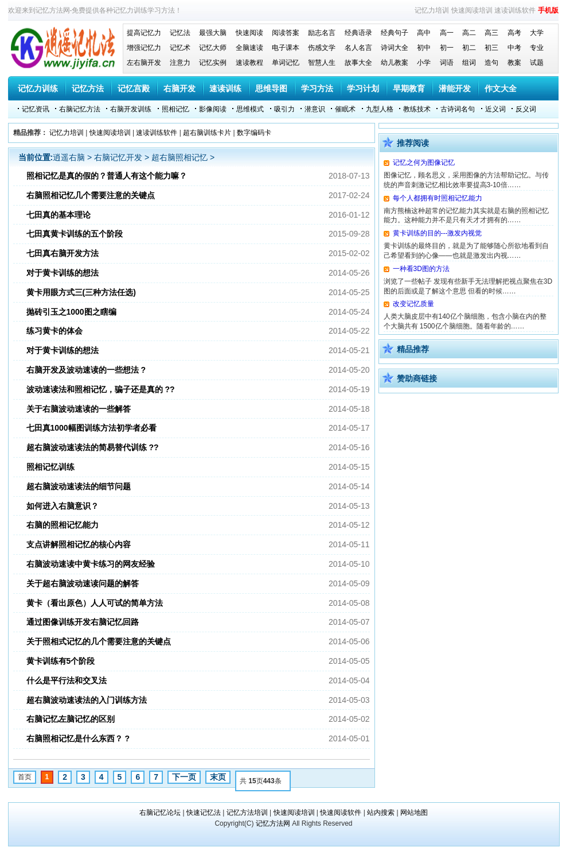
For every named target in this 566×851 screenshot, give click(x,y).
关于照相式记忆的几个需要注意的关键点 (98, 641)
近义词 (495, 109)
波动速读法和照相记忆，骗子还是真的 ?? (100, 389)
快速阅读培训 (472, 10)
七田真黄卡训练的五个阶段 (74, 233)
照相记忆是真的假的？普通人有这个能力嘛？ (106, 175)
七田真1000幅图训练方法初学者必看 (91, 427)
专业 (537, 48)
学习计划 (363, 88)
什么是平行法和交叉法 (66, 680)
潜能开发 (455, 88)
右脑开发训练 (130, 109)
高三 (491, 33)
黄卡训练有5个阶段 (60, 661)
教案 (514, 63)
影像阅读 (213, 109)
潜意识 (315, 109)
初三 (491, 48)
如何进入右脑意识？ (62, 505)
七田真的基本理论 (58, 214)
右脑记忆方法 (79, 109)
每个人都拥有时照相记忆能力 (437, 198)
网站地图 (414, 813)
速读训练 (225, 88)
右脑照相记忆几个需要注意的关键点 (90, 195)
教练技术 (417, 109)
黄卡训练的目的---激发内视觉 (437, 233)
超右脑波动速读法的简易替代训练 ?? (92, 447)
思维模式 (250, 109)
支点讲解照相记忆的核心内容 (78, 544)
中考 (514, 48)
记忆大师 (213, 48)
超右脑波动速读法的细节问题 (78, 486)
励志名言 (321, 33)
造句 (491, 63)
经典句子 (394, 33)
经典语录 (358, 33)
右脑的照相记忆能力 (62, 524)
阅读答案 (285, 33)
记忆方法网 (273, 823)
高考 (514, 33)
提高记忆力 (144, 33)
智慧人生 (321, 63)
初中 (424, 48)
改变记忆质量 (413, 304)
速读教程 (249, 63)
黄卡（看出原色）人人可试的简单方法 (94, 603)
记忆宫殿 (134, 88)
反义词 (526, 109)
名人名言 (358, 48)
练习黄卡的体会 (54, 330)
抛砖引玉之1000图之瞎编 (71, 311)
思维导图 (271, 88)
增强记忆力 (144, 48)
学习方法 (317, 88)
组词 (469, 63)
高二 (469, 33)
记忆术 (180, 48)
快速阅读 (249, 33)
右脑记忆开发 (118, 157)
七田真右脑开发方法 (62, 253)
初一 (447, 48)
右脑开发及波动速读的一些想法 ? (86, 369)
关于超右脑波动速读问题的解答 (82, 583)
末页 (218, 777)
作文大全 (501, 88)
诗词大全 (394, 48)
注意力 (180, 63)
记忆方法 (88, 88)
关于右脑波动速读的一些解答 (78, 408)
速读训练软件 (515, 10)
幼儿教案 (394, 63)
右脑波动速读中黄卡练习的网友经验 (90, 563)
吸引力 (284, 109)
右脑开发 (179, 88)
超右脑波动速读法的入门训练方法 (86, 700)
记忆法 (180, 33)
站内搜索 (381, 813)
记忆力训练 (38, 88)
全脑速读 (249, 48)
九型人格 (379, 109)
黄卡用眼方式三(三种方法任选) (81, 292)
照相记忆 (175, 109)
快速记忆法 (203, 813)
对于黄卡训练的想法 (62, 272)
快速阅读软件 (340, 813)
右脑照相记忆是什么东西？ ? (78, 738)
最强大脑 (213, 33)
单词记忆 (285, 63)
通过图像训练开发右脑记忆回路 (82, 621)
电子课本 (285, 48)
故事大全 (358, 63)
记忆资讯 (35, 109)
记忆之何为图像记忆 (424, 162)
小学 (424, 63)
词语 (447, 63)
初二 (469, 48)
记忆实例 (213, 63)
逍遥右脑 (69, 157)
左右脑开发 (144, 63)
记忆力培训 (432, 10)
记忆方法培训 (247, 813)
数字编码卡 (254, 133)
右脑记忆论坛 (160, 813)
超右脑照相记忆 (179, 157)
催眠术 (345, 109)
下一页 (184, 777)
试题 (537, 63)
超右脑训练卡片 (207, 133)
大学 (537, 33)
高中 (424, 33)
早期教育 (409, 88)
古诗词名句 (457, 109)
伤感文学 (321, 48)
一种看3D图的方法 (421, 269)
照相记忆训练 (50, 466)
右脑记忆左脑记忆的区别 (70, 719)
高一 (447, 33)
